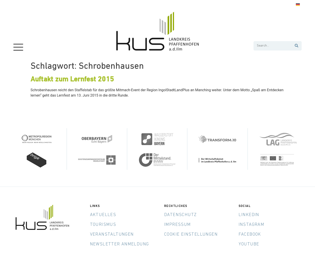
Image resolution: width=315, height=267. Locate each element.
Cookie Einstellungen (191, 234)
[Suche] (296, 45)
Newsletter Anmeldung (119, 244)
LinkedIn (249, 215)
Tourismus (103, 224)
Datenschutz (180, 215)
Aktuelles (103, 215)
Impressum (177, 224)
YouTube (249, 244)
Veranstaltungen (112, 234)
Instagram (251, 224)
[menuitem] (298, 5)
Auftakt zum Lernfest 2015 (72, 79)
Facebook (250, 234)
